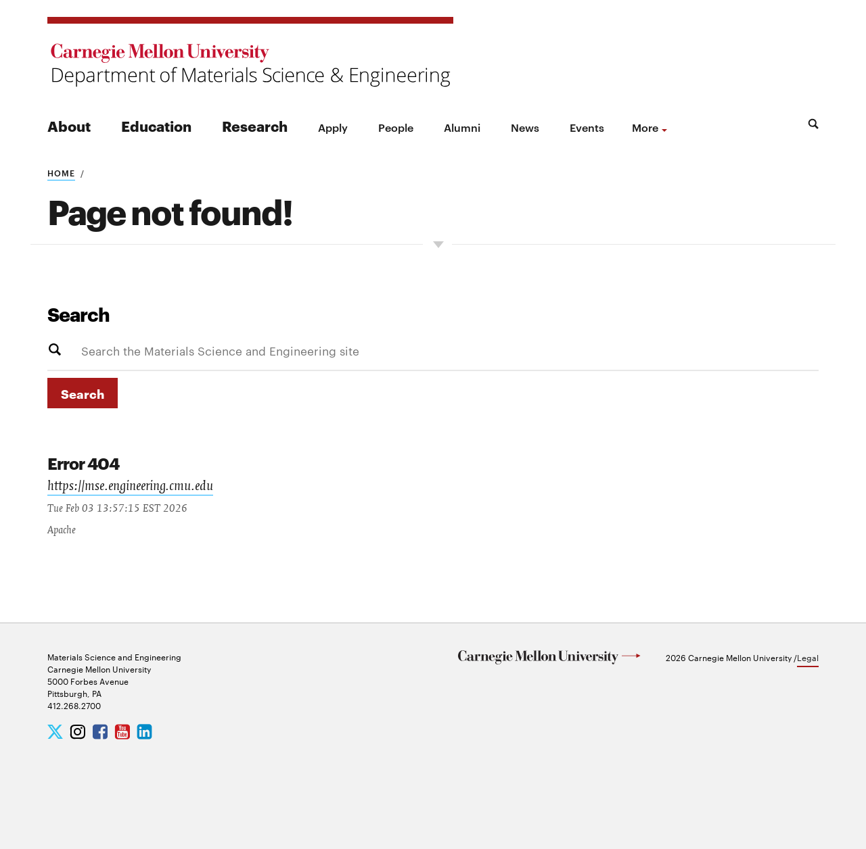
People (395, 127)
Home (61, 172)
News (525, 127)
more (645, 127)
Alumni (462, 127)
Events (587, 127)
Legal (808, 657)
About (69, 125)
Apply (333, 127)
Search (78, 313)
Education (156, 125)
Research (255, 125)
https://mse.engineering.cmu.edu (130, 487)
